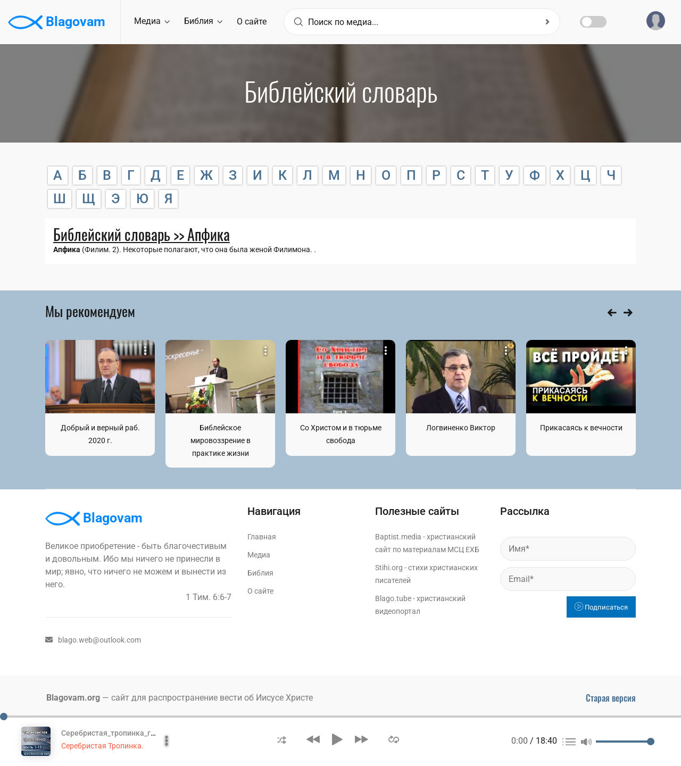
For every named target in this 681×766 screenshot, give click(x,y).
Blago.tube (393, 598)
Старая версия (611, 698)
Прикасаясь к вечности (581, 427)
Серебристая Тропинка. (102, 746)
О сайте (252, 21)
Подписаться (601, 607)
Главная (261, 536)
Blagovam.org (73, 698)
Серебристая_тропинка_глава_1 (118, 733)
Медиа (152, 21)
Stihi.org (389, 567)
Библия (203, 21)
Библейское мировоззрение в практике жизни (220, 440)
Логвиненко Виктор (460, 427)
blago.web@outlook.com (93, 640)
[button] (282, 739)
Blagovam (56, 22)
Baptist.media (398, 536)
